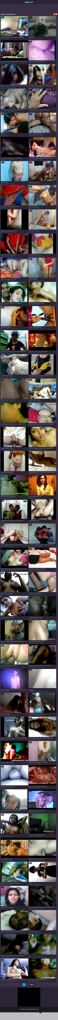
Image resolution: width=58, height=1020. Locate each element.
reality (13, 87)
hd (13, 63)
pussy (31, 135)
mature (39, 183)
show (30, 715)
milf (41, 87)
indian (36, 38)
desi (7, 38)
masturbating (41, 691)
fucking (31, 87)
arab (30, 498)
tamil (8, 739)
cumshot (35, 232)
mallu (38, 208)
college (10, 111)
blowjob (31, 280)
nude (30, 63)
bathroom (3, 232)
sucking (36, 87)
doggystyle (36, 135)
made (14, 715)
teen (2, 208)
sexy (2, 377)
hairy (10, 860)
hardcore (36, 159)
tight (6, 788)
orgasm (36, 401)
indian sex (41, 280)
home (10, 715)
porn (2, 546)
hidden (31, 932)
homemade (4, 63)
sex (30, 183)
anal (30, 232)
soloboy (31, 691)
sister (41, 111)
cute (6, 618)
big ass (14, 280)
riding (34, 667)
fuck (11, 498)
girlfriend (36, 111)
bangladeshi (13, 449)
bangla (3, 38)
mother (39, 763)
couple (8, 87)
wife (33, 304)
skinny (12, 377)
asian (41, 135)
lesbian (31, 159)
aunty (36, 836)
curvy (9, 63)
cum (35, 691)
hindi (34, 208)
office (34, 498)
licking (31, 546)
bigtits (40, 353)
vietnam (11, 812)
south (35, 570)
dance (39, 715)
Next (32, 984)
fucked (7, 377)
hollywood (40, 328)
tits (41, 159)
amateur (31, 38)
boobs (11, 473)
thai (2, 812)
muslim (13, 183)
